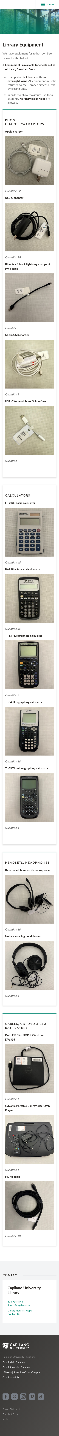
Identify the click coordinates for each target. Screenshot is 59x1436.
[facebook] (6, 1396)
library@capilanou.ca (19, 1305)
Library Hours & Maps (20, 1310)
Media (5, 1419)
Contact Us (14, 1314)
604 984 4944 (15, 1301)
